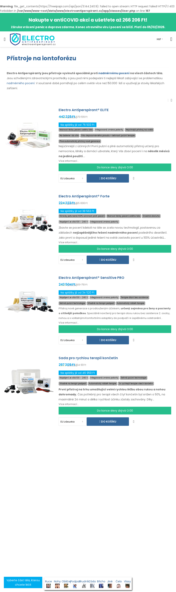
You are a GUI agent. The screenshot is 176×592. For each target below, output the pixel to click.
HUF (159, 39)
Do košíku (108, 178)
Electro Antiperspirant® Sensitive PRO (91, 277)
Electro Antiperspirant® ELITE (84, 109)
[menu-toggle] (5, 39)
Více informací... (69, 161)
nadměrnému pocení (114, 73)
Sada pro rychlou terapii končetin (88, 358)
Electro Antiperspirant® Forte (84, 196)
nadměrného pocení (21, 83)
